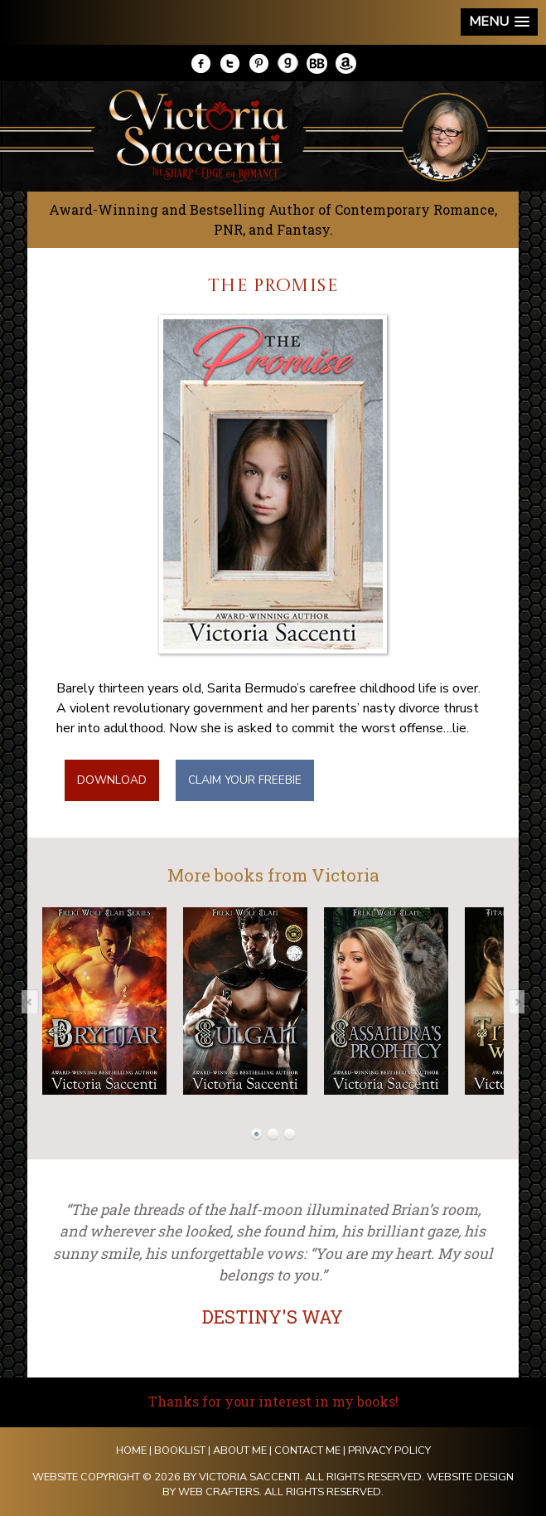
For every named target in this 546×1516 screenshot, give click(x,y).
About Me (240, 1450)
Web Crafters (218, 1491)
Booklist (179, 1450)
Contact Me (307, 1450)
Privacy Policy (389, 1450)
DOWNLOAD (112, 780)
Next (511, 1001)
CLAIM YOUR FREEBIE (245, 780)
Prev (35, 1001)
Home (131, 1450)
